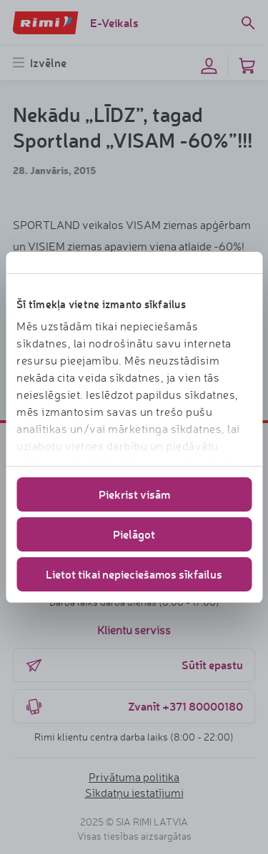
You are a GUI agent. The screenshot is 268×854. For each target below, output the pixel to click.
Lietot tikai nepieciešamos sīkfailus (134, 573)
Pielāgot (134, 534)
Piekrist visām (134, 494)
